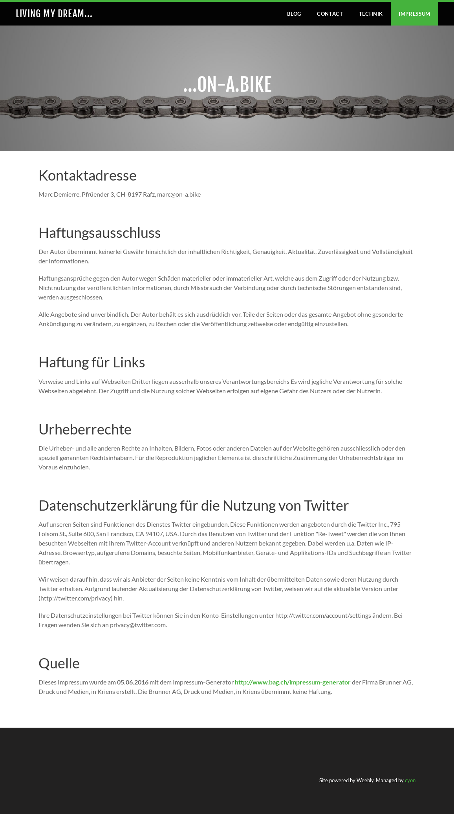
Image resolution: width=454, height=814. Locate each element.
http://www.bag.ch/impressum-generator (293, 682)
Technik (371, 14)
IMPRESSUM (414, 14)
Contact (330, 14)
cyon (410, 780)
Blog (294, 14)
